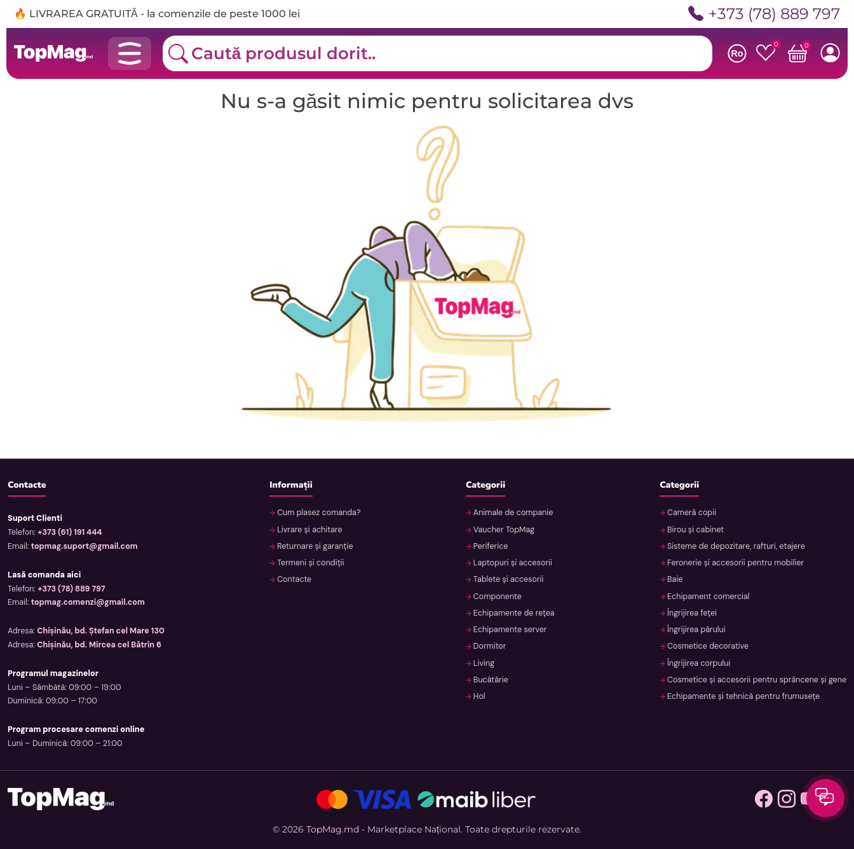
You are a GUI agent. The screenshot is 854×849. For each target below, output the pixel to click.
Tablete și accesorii (507, 579)
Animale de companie (512, 512)
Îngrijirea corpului (698, 663)
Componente (496, 596)
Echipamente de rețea (513, 613)
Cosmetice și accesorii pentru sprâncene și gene (755, 680)
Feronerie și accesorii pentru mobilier (734, 563)
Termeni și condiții (309, 563)
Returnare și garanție (314, 546)
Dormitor (488, 646)
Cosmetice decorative (707, 646)
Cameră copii (690, 512)
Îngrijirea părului (695, 630)
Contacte (293, 579)
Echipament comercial (707, 596)
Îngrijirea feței (691, 613)
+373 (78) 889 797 (764, 14)
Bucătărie (489, 680)
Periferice (489, 546)
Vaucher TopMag (503, 530)
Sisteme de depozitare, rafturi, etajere (735, 546)
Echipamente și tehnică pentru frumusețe (742, 696)
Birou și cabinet (694, 530)
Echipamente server (509, 630)
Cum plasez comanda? (318, 512)
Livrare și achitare (308, 530)
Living (483, 663)
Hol (478, 696)
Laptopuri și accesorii (511, 563)
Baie (674, 579)
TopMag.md (332, 829)
